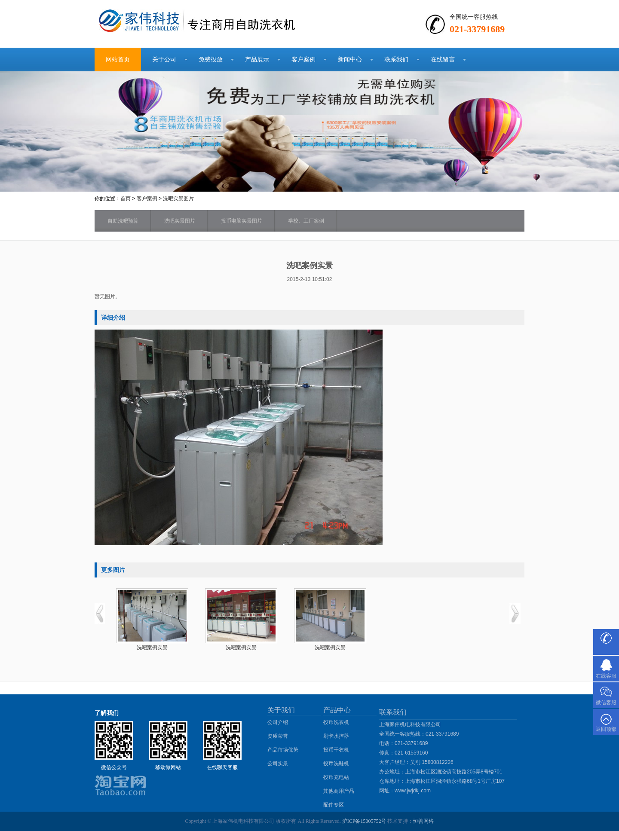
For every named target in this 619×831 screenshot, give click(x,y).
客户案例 (303, 59)
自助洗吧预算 (122, 221)
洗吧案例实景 (152, 648)
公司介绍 (277, 722)
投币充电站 (336, 777)
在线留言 (443, 59)
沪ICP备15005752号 (364, 821)
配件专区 (333, 805)
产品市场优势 (282, 750)
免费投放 (211, 59)
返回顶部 (606, 729)
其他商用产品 (338, 791)
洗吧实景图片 (178, 199)
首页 (125, 199)
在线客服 (606, 676)
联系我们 (396, 59)
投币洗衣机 (336, 722)
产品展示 (257, 59)
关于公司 (164, 59)
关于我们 (281, 710)
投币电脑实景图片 (241, 221)
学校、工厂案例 (306, 221)
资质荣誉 (277, 736)
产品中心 (337, 710)
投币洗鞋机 (336, 764)
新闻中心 (350, 59)
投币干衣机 (336, 750)
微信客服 (606, 703)
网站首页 (118, 59)
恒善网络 (423, 821)
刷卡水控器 (336, 736)
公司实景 (277, 764)
